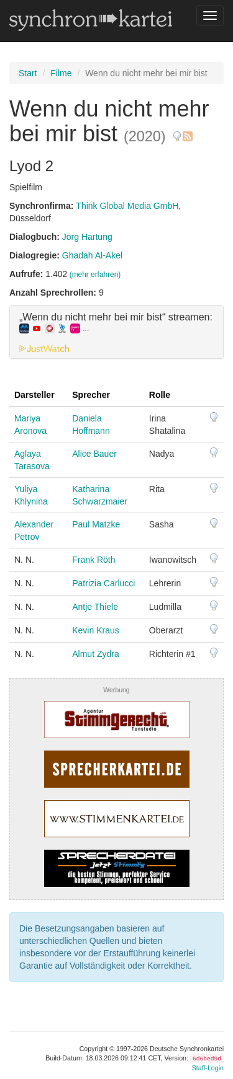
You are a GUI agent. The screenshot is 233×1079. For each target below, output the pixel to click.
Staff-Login (208, 1068)
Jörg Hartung (87, 237)
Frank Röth (93, 560)
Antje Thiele (95, 607)
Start (28, 73)
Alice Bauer (94, 454)
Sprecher (91, 395)
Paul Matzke (96, 524)
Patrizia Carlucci (103, 583)
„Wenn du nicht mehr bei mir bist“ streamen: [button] (115, 322)
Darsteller (34, 395)
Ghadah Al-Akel (92, 255)
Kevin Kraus (95, 630)
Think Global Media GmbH (127, 206)
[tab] (116, 332)
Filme (60, 73)
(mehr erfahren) (95, 274)
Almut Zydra (95, 654)
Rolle (159, 395)
